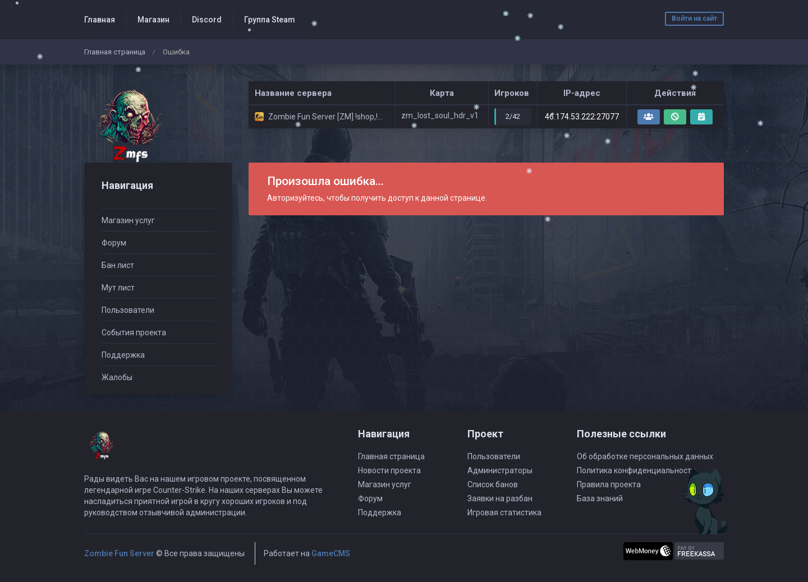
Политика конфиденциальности (636, 470)
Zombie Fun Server (119, 553)
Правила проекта (609, 484)
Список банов (492, 484)
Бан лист (118, 265)
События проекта (134, 332)
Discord (207, 19)
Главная (99, 19)
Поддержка (123, 354)
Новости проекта (389, 470)
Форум (114, 242)
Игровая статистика (504, 512)
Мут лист (118, 287)
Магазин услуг (128, 220)
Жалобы (117, 377)
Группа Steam (269, 19)
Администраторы (499, 470)
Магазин (153, 19)
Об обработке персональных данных (645, 456)
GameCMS (330, 553)
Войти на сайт (694, 18)
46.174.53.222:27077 (582, 116)
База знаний (600, 498)
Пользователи (128, 310)
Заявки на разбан (499, 498)
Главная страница (114, 52)
